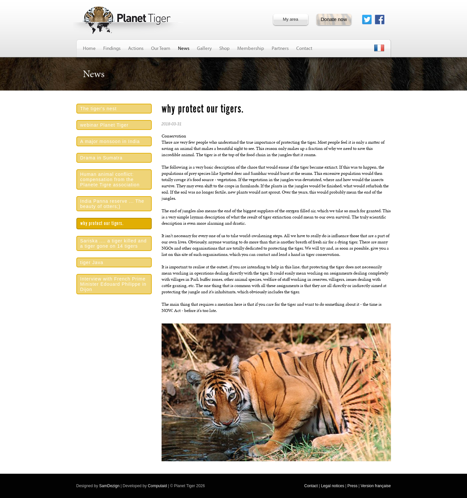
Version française (375, 486)
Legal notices (332, 486)
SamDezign (109, 486)
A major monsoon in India (110, 141)
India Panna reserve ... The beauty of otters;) (112, 203)
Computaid (157, 486)
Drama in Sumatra (101, 157)
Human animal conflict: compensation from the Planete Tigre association (110, 179)
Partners (280, 48)
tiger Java (92, 262)
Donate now (334, 19)
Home (89, 48)
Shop (224, 48)
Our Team (160, 48)
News (183, 48)
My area (290, 19)
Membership (250, 48)
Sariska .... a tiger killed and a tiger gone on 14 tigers (113, 243)
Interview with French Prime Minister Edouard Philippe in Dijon (113, 284)
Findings (112, 48)
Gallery (204, 48)
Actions (136, 48)
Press (352, 486)
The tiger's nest (98, 108)
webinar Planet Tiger (104, 125)
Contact (304, 48)
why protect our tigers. (102, 223)
